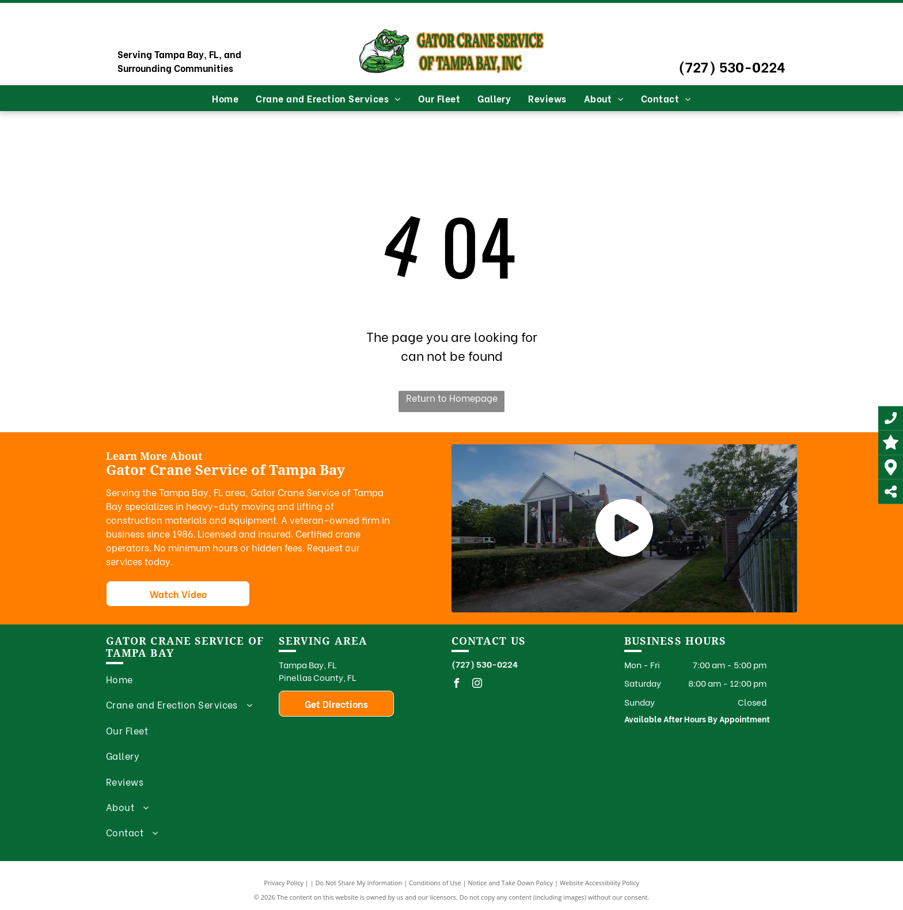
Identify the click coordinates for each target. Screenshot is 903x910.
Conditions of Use (435, 882)
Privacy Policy (283, 882)
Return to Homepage (452, 397)
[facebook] (456, 685)
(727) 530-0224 (732, 66)
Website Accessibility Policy (599, 882)
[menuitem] (225, 98)
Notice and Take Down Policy (510, 882)
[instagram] (476, 685)
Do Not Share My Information (359, 882)
